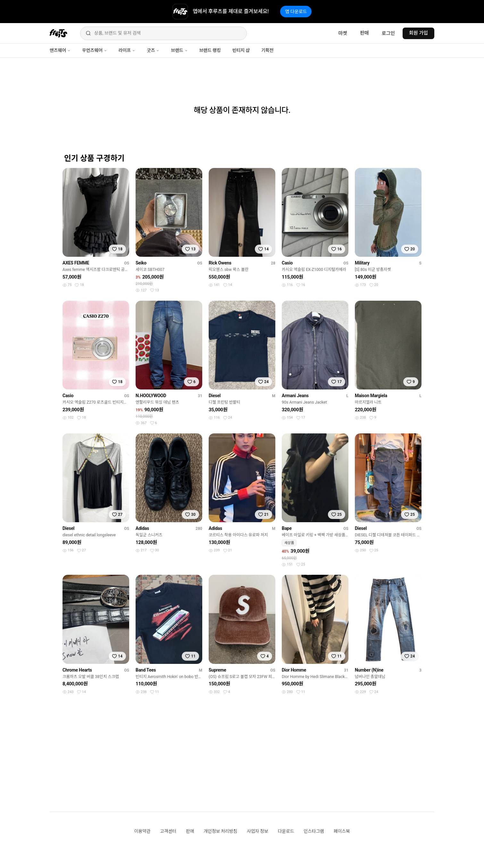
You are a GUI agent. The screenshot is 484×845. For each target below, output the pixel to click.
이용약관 (142, 831)
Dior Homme (294, 670)
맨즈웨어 (60, 50)
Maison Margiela (371, 395)
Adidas (142, 528)
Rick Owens (220, 262)
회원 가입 (418, 33)
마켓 (342, 33)
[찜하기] (117, 249)
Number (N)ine (369, 670)
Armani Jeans (295, 395)
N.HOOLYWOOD (151, 395)
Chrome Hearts (77, 670)
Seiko (141, 262)
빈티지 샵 (241, 50)
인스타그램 (314, 831)
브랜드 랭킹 (210, 50)
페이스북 (342, 831)
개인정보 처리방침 (220, 831)
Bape (287, 528)
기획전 (267, 50)
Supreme (217, 670)
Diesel (215, 395)
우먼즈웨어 (94, 50)
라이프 (127, 50)
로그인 (388, 33)
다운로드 (286, 831)
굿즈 (153, 50)
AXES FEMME (76, 262)
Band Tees (146, 670)
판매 (364, 33)
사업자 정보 (257, 831)
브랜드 (179, 50)
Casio (287, 262)
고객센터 (168, 831)
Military (362, 262)
